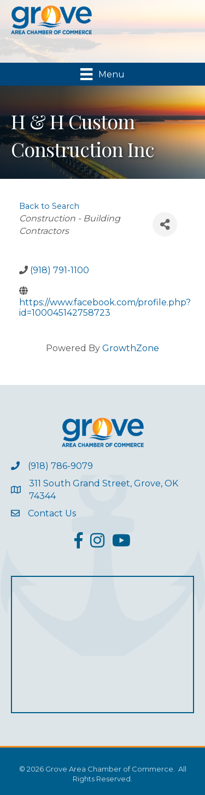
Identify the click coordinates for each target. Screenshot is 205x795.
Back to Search (49, 206)
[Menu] (102, 74)
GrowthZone (130, 348)
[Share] (165, 224)
